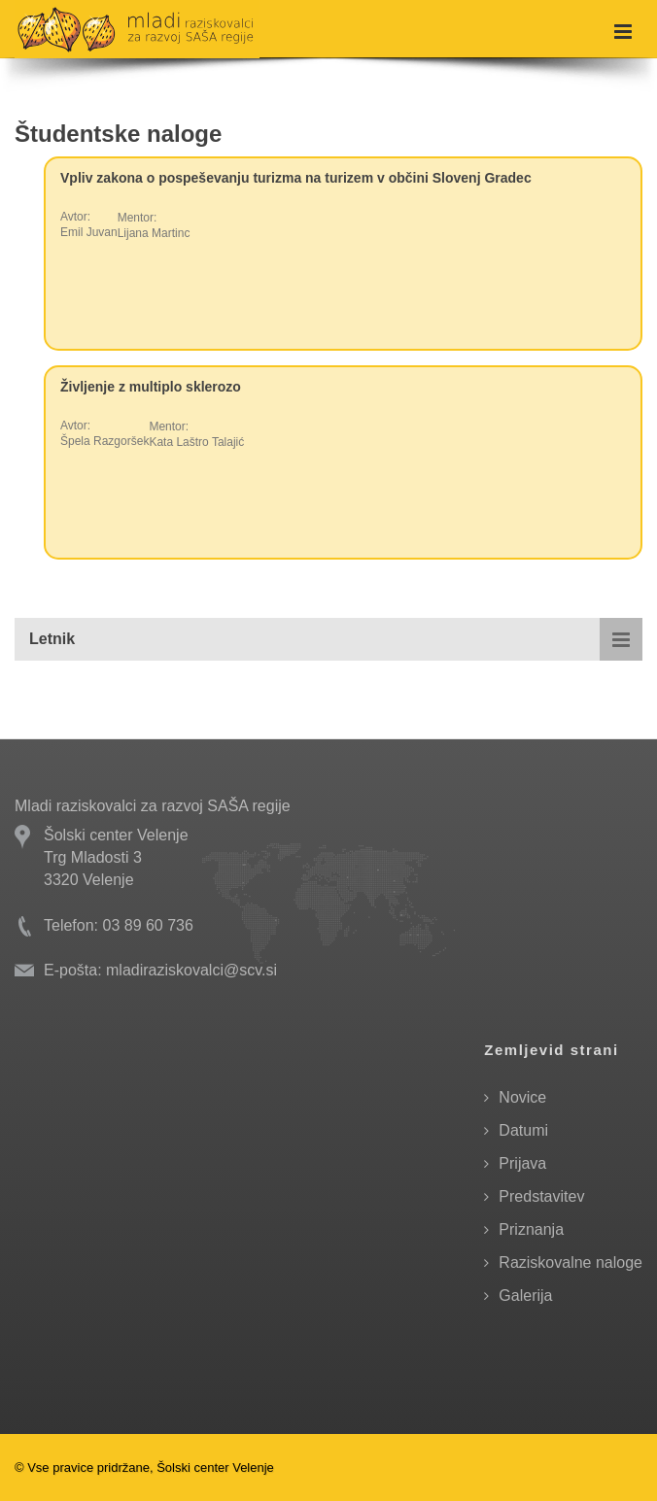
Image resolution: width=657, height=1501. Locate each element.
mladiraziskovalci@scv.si (191, 970)
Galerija (525, 1295)
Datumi (523, 1130)
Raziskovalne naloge (570, 1262)
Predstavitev (541, 1196)
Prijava (522, 1163)
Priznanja (531, 1229)
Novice (522, 1097)
